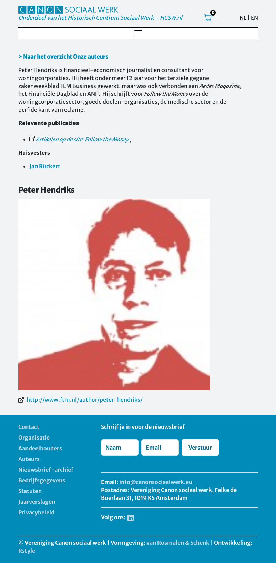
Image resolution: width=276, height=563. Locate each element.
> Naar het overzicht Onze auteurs (63, 56)
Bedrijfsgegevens (41, 480)
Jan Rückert (44, 166)
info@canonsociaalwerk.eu (155, 482)
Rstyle (26, 550)
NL (242, 17)
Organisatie (34, 437)
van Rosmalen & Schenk (177, 542)
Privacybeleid (36, 512)
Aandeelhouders (40, 448)
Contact (28, 426)
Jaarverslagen (36, 501)
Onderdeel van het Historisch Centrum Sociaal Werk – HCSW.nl (100, 17)
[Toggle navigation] (138, 33)
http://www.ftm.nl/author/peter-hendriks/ (85, 399)
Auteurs (29, 458)
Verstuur (200, 447)
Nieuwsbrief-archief (45, 469)
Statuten (30, 490)
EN (254, 17)
